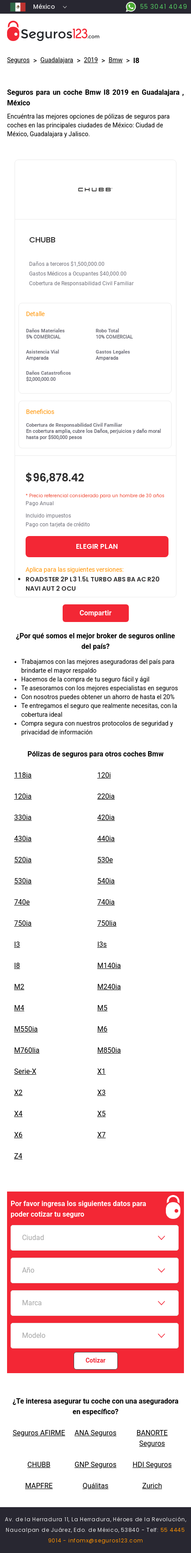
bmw (116, 59)
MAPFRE (38, 1486)
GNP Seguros (95, 1464)
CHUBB (38, 1464)
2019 (90, 59)
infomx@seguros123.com (105, 1540)
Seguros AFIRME (39, 1433)
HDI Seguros (152, 1464)
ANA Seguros (95, 1433)
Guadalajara (57, 59)
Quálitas (95, 1486)
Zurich (152, 1486)
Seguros (18, 59)
